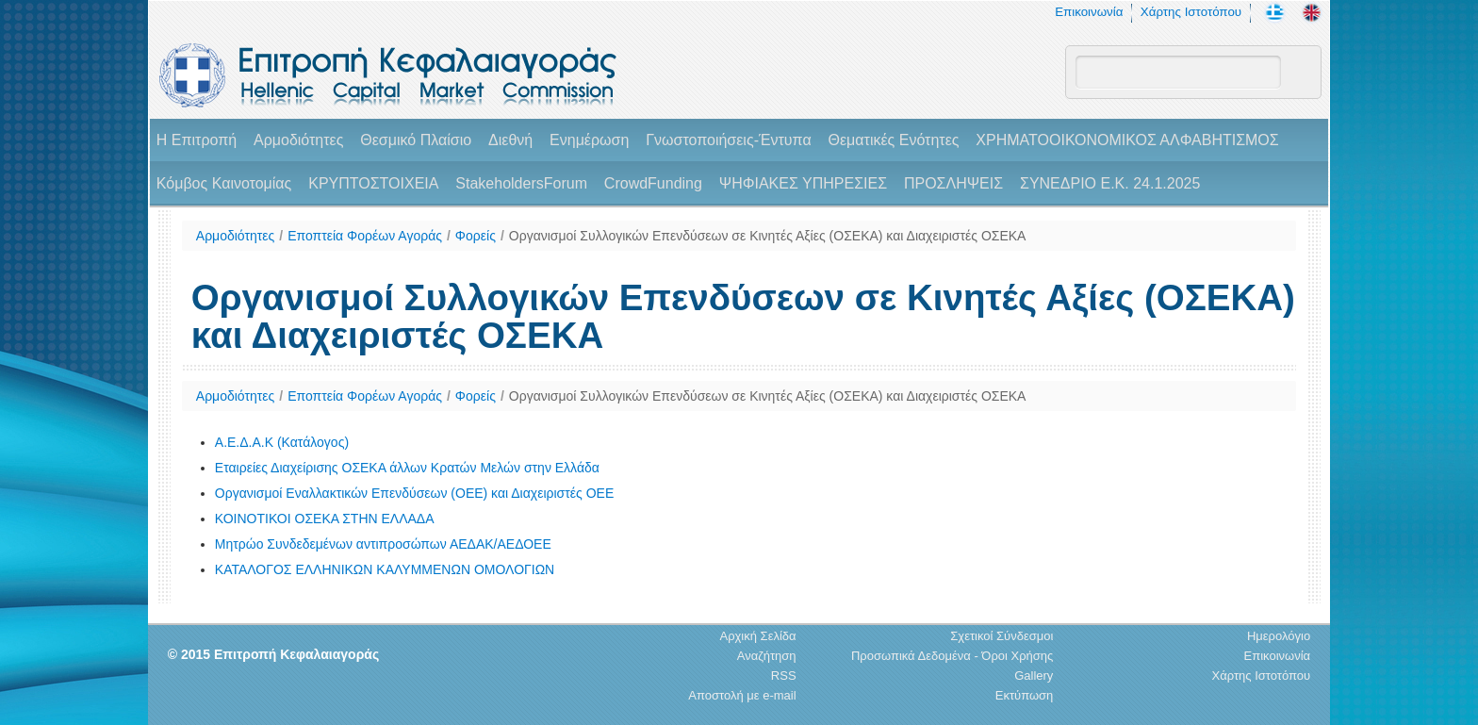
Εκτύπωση (1024, 695)
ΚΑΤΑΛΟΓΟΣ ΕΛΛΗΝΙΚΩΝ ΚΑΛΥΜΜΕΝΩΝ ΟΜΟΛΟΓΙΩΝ (384, 569)
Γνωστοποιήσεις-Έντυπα (728, 140)
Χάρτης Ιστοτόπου (1191, 12)
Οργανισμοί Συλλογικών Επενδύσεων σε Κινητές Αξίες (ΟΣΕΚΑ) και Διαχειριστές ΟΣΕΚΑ (767, 235)
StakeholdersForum (521, 183)
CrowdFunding (653, 183)
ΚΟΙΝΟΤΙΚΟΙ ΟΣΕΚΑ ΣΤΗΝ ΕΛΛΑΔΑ (325, 518)
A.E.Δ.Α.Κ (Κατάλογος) (282, 442)
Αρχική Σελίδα (757, 636)
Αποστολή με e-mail (742, 695)
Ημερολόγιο (1278, 636)
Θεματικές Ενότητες (894, 140)
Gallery (1033, 675)
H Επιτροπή (196, 140)
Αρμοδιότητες (298, 140)
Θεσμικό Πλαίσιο (415, 140)
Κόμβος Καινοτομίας (224, 183)
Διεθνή (510, 140)
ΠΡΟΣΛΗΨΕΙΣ (953, 183)
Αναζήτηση (766, 656)
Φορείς (475, 235)
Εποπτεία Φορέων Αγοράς (364, 235)
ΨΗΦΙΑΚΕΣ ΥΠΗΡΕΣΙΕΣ (803, 183)
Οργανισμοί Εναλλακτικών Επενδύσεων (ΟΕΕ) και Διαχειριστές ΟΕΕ (414, 493)
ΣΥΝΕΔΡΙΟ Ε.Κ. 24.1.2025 (1110, 183)
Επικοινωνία (1089, 12)
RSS (783, 675)
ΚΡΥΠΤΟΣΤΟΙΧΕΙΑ (373, 183)
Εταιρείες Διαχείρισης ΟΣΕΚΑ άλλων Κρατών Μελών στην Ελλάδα (407, 467)
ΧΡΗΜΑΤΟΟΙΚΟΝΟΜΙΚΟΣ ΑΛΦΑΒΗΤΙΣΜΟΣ (1127, 140)
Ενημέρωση (589, 140)
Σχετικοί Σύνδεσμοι (1001, 636)
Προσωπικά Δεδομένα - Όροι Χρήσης (952, 656)
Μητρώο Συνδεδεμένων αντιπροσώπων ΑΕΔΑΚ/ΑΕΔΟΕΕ (383, 544)
